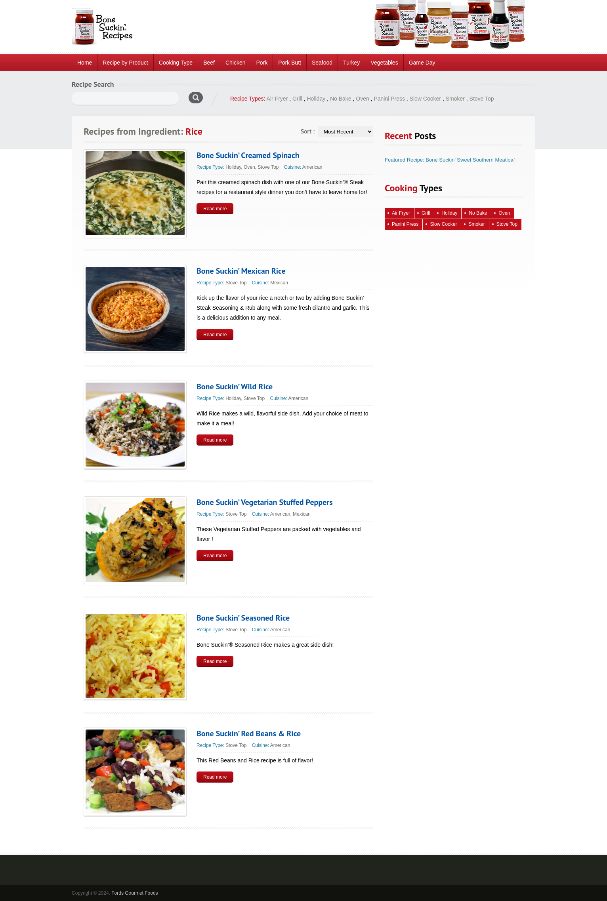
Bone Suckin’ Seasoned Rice (243, 618)
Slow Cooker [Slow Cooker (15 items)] (443, 224)
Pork (262, 62)
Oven (362, 98)
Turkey (351, 62)
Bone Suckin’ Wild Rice (235, 386)
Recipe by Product (125, 62)
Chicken (235, 62)
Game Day (422, 62)
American (312, 167)
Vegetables (384, 62)
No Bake (340, 98)
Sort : (308, 131)
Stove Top (482, 98)
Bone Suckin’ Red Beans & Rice (249, 733)
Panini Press (389, 98)
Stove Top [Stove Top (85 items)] (506, 224)
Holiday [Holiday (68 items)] (449, 213)
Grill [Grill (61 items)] (426, 213)
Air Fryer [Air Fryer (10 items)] (401, 213)
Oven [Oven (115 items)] (504, 213)
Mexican (279, 283)
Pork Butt (289, 62)
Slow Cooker (425, 98)
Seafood (322, 62)
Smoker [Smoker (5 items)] (476, 224)
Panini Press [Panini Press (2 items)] (405, 224)
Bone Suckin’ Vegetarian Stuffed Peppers (265, 502)
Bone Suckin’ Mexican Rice (241, 271)
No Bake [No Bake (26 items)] (478, 213)
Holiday (316, 98)
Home (84, 62)
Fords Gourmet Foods (134, 893)
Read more (215, 208)
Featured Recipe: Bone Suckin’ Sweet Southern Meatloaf (450, 160)
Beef (209, 62)
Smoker (455, 98)
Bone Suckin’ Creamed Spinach (248, 155)
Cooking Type (176, 62)
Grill (297, 98)
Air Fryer (277, 98)
